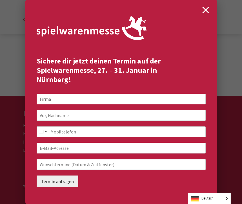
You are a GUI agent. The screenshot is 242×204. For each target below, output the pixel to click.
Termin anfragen (57, 181)
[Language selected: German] (209, 198)
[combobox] (42, 131)
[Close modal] (205, 10)
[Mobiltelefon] (121, 131)
